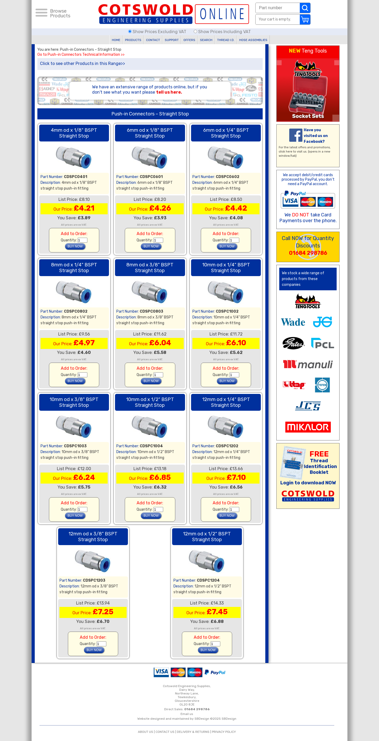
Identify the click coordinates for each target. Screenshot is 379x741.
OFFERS (189, 40)
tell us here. (169, 92)
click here (285, 151)
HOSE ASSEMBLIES (253, 40)
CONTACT (153, 40)
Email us (187, 714)
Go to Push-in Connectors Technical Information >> (80, 55)
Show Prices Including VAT (222, 31)
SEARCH (206, 40)
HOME (116, 40)
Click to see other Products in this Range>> (82, 63)
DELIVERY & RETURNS (193, 732)
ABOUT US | (147, 732)
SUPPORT (172, 40)
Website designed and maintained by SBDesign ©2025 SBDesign (186, 718)
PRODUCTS (133, 40)
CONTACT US (165, 732)
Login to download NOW (308, 483)
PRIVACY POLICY (224, 732)
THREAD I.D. (226, 40)
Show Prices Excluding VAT (157, 31)
